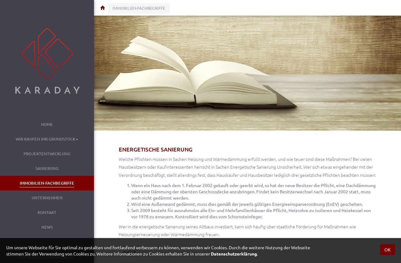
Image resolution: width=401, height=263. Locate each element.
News (47, 227)
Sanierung (47, 168)
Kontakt (47, 212)
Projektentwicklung (46, 153)
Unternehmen (47, 198)
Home (47, 124)
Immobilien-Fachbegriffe (47, 183)
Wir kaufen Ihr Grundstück (47, 139)
